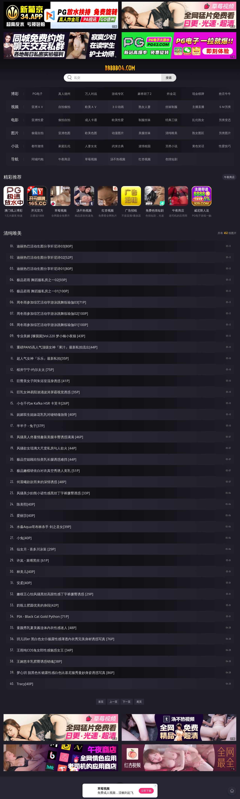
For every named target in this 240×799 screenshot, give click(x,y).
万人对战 (91, 94)
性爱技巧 (225, 146)
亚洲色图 (64, 133)
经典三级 (171, 120)
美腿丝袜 (145, 133)
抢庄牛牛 (225, 94)
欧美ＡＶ (91, 107)
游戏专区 (118, 94)
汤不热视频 (117, 159)
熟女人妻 (145, 107)
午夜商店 (64, 159)
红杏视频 (145, 159)
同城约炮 (38, 159)
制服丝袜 (145, 120)
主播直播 (198, 107)
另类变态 (225, 120)
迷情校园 (145, 146)
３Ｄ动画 (118, 107)
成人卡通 (91, 120)
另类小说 (171, 146)
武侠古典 (118, 146)
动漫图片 (118, 133)
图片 (15, 132)
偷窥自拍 (38, 133)
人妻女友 (91, 146)
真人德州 (64, 94)
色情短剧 (171, 159)
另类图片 (225, 133)
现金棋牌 (198, 94)
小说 (15, 146)
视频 (15, 106)
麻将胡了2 (144, 94)
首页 (101, 701)
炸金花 (171, 94)
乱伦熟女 (198, 120)
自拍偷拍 (64, 107)
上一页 (113, 701)
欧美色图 (91, 133)
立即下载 (146, 790)
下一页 (126, 701)
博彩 (15, 93)
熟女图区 (198, 133)
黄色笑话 (198, 146)
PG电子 (37, 94)
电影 (15, 119)
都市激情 (38, 146)
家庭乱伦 (64, 146)
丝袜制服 (171, 107)
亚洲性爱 (38, 120)
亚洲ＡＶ (38, 107)
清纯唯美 (171, 133)
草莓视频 (91, 159)
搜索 (169, 78)
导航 (15, 159)
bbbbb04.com (120, 68)
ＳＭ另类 (225, 107)
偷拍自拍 (64, 120)
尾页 (139, 701)
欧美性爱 (118, 120)
